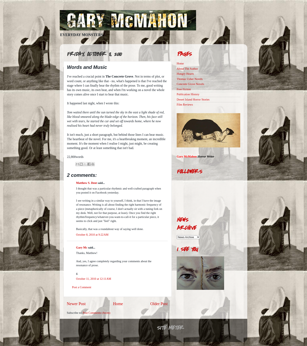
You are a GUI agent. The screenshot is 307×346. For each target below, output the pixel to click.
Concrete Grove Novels (190, 84)
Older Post (159, 303)
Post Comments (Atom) (96, 312)
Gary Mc (81, 247)
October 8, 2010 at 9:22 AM (92, 234)
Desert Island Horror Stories (193, 99)
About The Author (187, 68)
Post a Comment (81, 287)
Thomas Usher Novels (190, 79)
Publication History (188, 94)
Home (118, 303)
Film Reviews (185, 104)
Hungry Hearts (185, 73)
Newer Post (76, 303)
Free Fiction (184, 89)
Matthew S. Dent (86, 182)
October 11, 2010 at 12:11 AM (93, 278)
